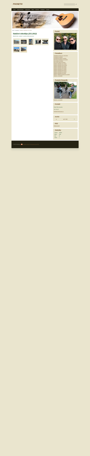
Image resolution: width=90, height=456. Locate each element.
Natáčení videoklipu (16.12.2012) (60, 65)
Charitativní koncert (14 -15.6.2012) (61, 55)
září (64, 119)
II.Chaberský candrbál (58, 57)
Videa (33, 9)
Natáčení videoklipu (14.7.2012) (60, 63)
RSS (38, 144)
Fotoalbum (43, 9)
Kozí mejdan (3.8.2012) (58, 61)
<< (56, 119)
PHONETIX (18, 4)
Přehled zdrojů (57, 125)
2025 (66, 119)
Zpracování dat (33, 144)
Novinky (47, 9)
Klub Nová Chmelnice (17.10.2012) (61, 59)
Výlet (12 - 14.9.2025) (58, 75)
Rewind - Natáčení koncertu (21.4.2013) (62, 74)
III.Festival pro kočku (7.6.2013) (60, 58)
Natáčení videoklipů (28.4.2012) (60, 70)
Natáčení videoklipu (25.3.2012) (60, 66)
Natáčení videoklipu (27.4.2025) (60, 69)
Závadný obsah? (26, 144)
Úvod (14, 9)
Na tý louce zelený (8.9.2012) (59, 62)
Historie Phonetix (20, 9)
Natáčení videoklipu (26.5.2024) (60, 67)
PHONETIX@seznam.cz (59, 111)
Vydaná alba (27, 9)
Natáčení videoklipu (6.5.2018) (60, 73)
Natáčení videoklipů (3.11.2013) (60, 71)
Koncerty (37, 9)
